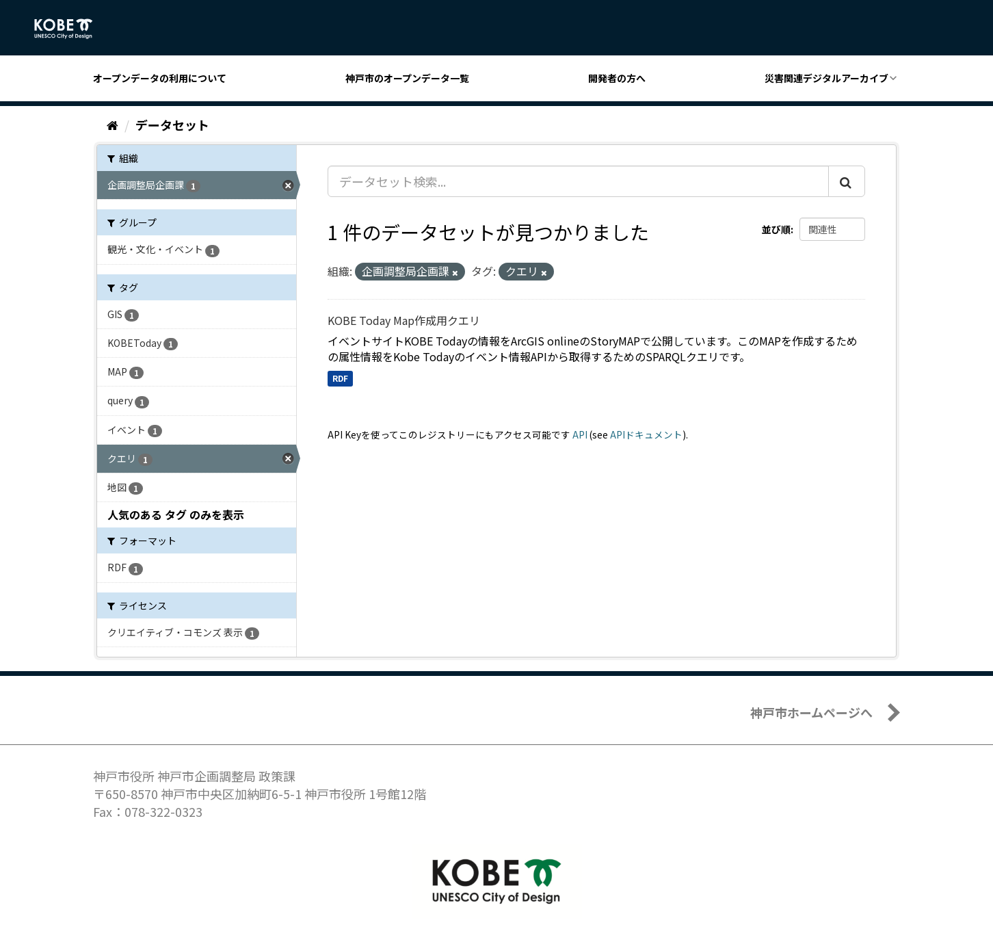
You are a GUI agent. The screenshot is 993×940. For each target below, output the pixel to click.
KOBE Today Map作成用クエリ (404, 320)
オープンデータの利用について (159, 78)
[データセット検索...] (578, 181)
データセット (172, 124)
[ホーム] (112, 124)
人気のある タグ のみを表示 (175, 514)
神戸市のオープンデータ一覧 (407, 78)
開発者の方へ (617, 78)
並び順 (776, 229)
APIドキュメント (646, 434)
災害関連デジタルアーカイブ (826, 78)
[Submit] (846, 181)
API (579, 434)
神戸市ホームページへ (811, 712)
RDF (340, 378)
